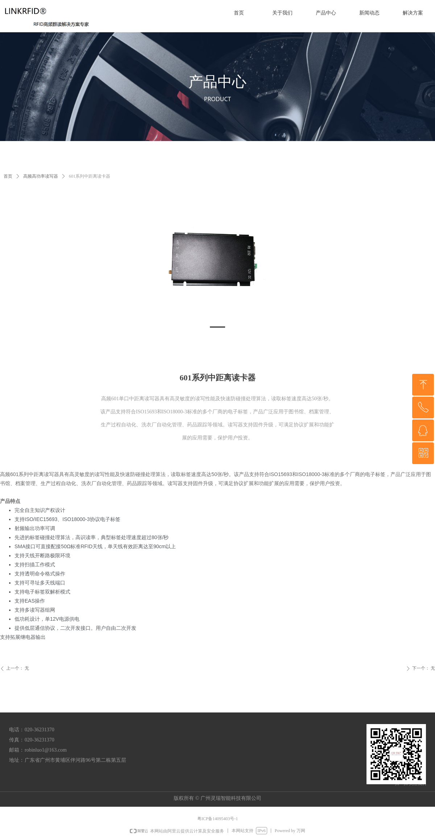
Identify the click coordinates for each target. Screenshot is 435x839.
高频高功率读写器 (40, 176)
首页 (8, 176)
